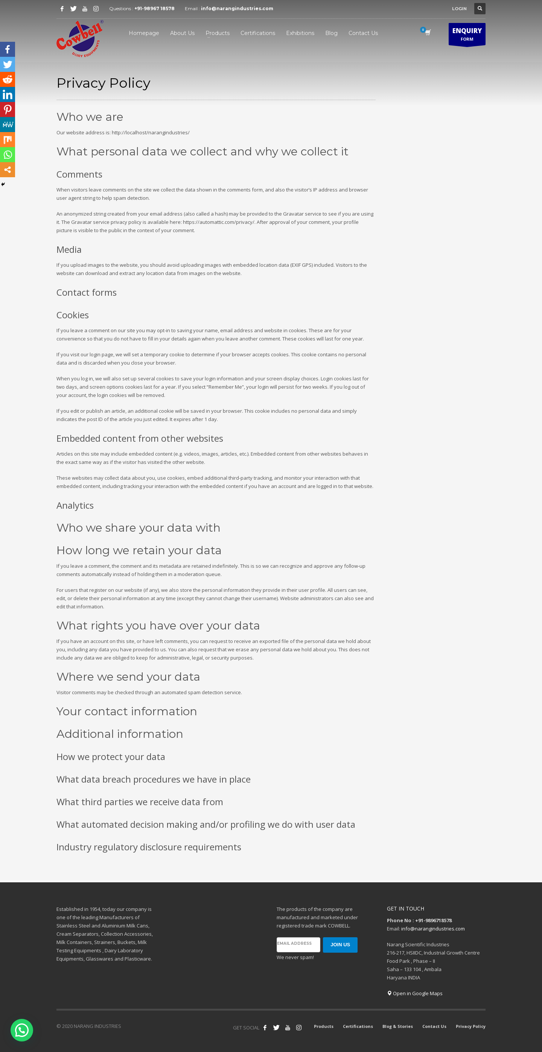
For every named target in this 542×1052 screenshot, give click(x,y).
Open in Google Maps (415, 993)
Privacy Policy (471, 1026)
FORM (467, 35)
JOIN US (340, 944)
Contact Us (434, 1026)
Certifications (358, 1026)
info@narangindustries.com (237, 8)
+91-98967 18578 (154, 8)
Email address (294, 943)
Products (323, 1026)
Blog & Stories (397, 1026)
